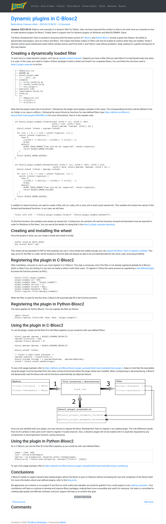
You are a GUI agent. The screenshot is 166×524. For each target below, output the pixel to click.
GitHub (102, 6)
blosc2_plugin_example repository (99, 224)
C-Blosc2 (60, 6)
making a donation (139, 485)
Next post (148, 502)
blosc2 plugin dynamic (83, 497)
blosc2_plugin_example (22, 64)
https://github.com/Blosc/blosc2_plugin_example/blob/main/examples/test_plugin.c (84, 368)
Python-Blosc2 (73, 6)
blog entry (72, 480)
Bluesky (122, 6)
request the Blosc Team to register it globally (127, 251)
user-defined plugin (145, 268)
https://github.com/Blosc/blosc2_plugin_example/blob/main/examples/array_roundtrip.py (86, 466)
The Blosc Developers (37, 522)
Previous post (19, 502)
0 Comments (64, 24)
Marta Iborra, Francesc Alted (24, 24)
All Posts (35, 6)
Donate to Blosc (89, 6)
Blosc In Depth (47, 6)
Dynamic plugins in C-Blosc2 (44, 19)
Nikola (63, 522)
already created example (70, 58)
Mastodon (112, 6)
